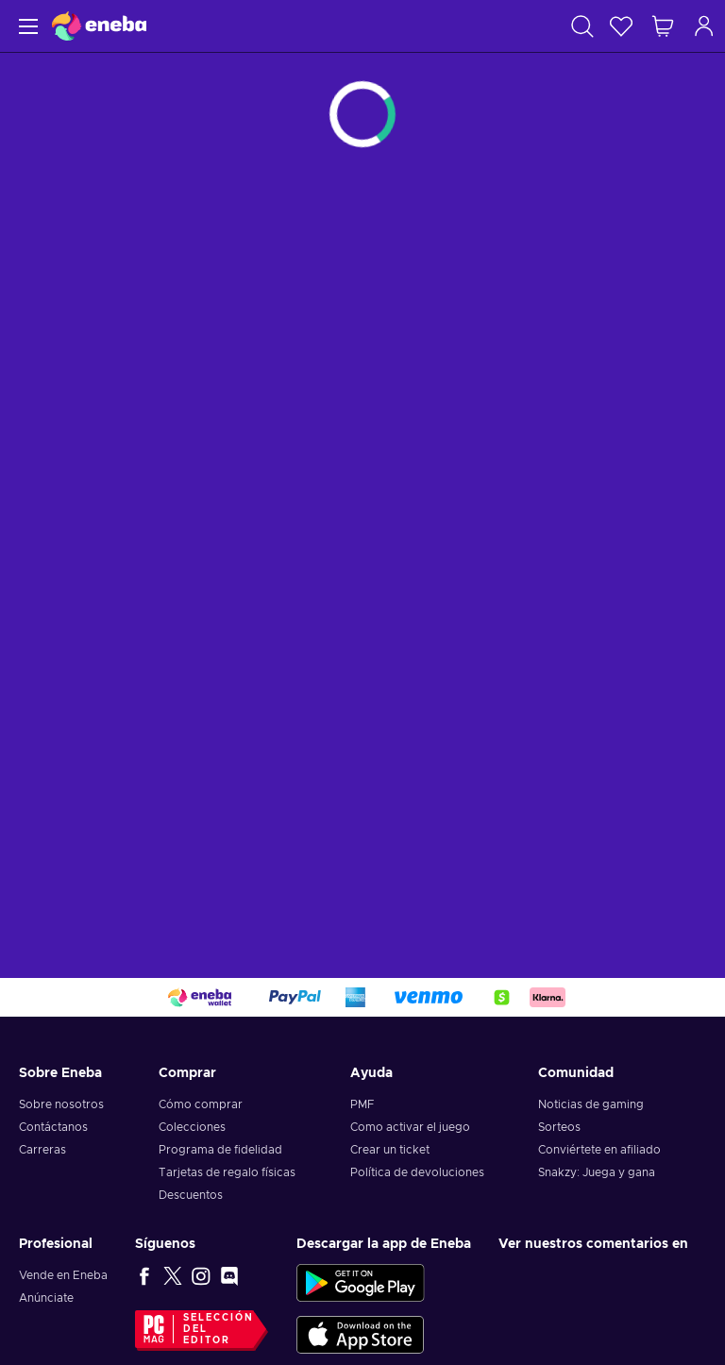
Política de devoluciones (417, 1172)
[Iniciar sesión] (704, 26)
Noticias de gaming (591, 1104)
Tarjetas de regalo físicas (227, 1172)
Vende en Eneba (63, 1275)
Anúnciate (46, 1298)
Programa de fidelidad (220, 1149)
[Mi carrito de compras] (662, 26)
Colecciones (192, 1127)
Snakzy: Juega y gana (596, 1172)
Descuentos (191, 1195)
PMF (362, 1104)
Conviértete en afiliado (599, 1149)
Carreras (42, 1149)
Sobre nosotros (61, 1104)
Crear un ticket (390, 1149)
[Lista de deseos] (621, 26)
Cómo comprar (201, 1104)
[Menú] (26, 26)
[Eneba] (99, 26)
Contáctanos (53, 1127)
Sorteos (559, 1127)
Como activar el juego (410, 1127)
